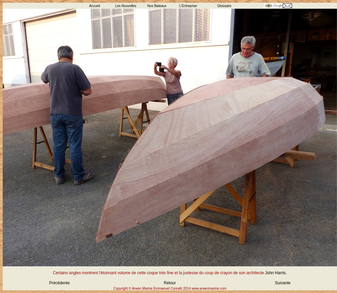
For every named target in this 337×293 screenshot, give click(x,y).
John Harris (275, 273)
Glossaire (224, 6)
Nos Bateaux (156, 6)
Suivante (283, 283)
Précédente (59, 283)
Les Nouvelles (125, 6)
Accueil (94, 6)
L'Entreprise (188, 6)
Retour (170, 283)
